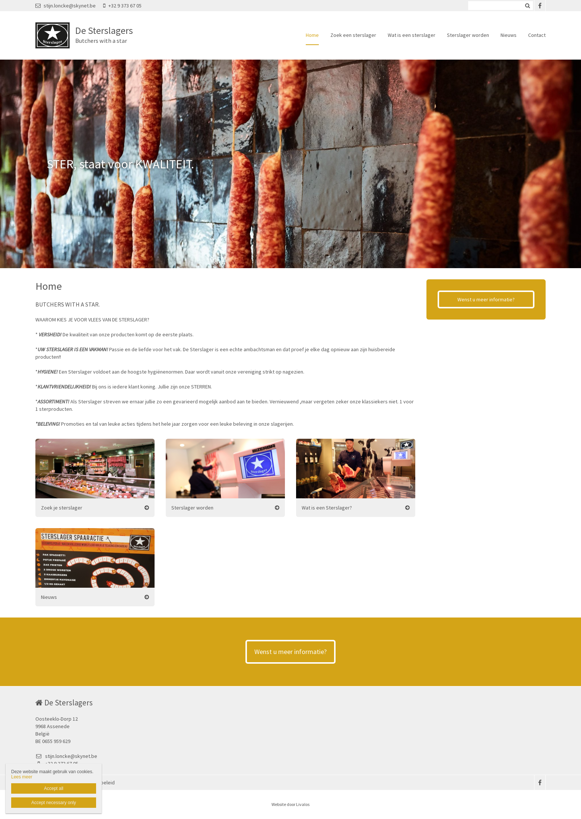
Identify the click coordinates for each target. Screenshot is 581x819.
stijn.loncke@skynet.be (65, 5)
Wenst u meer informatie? (486, 299)
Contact (537, 35)
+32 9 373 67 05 (122, 5)
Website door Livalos (290, 804)
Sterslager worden (468, 35)
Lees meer (21, 777)
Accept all (53, 788)
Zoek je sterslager (61, 507)
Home (312, 35)
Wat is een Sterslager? (327, 507)
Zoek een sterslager (353, 35)
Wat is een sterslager (411, 35)
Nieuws (509, 35)
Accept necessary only (53, 802)
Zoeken (527, 5)
